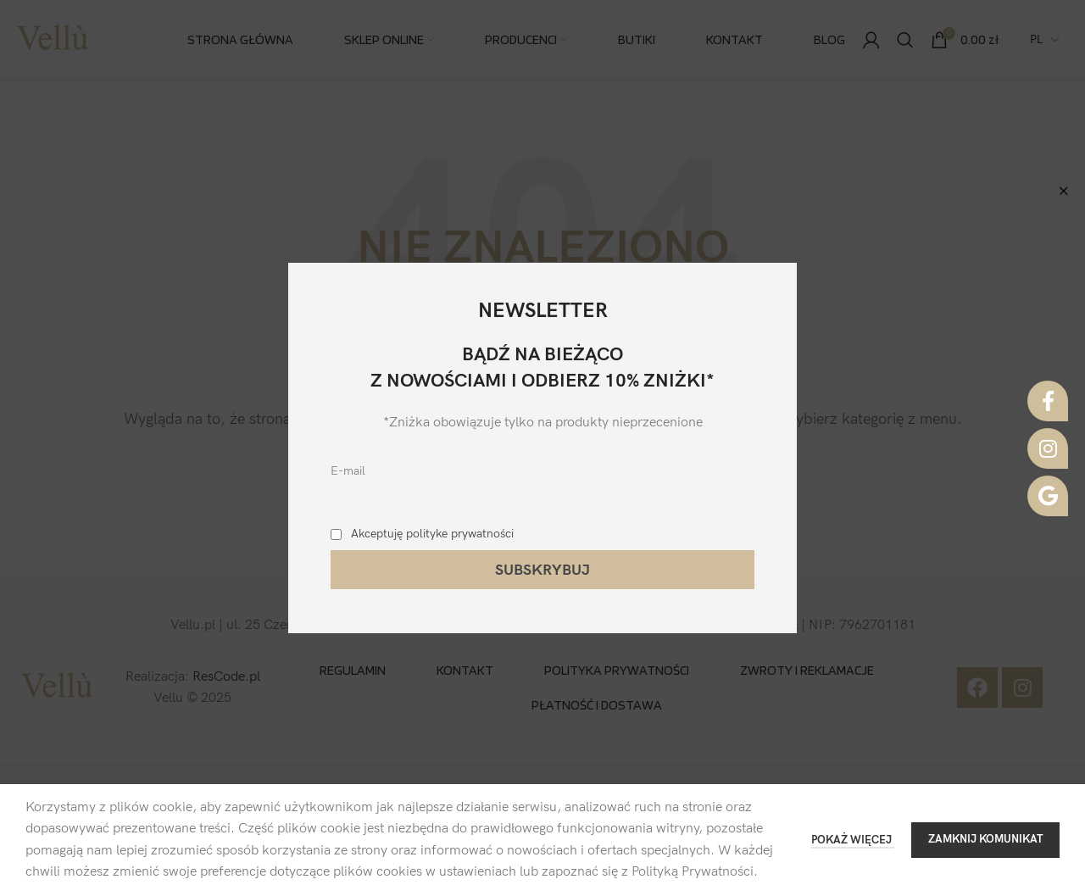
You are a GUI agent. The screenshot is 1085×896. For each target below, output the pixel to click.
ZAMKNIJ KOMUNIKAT (985, 839)
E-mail (348, 471)
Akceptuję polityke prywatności (432, 533)
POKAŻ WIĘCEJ (852, 840)
